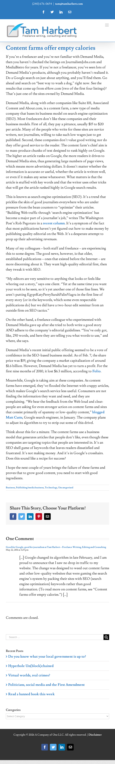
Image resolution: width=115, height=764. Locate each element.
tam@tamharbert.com (69, 4)
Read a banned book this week (31, 694)
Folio (96, 371)
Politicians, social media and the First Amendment (46, 684)
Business (10, 487)
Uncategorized (65, 487)
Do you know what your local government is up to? (47, 656)
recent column (54, 223)
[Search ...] (55, 637)
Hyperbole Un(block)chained (31, 666)
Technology (51, 487)
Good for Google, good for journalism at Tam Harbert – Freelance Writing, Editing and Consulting (56, 547)
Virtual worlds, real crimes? (29, 675)
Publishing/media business (30, 487)
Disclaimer (95, 735)
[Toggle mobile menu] (107, 25)
